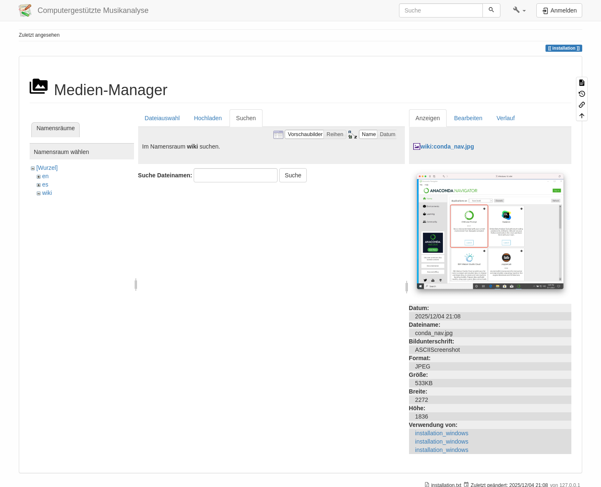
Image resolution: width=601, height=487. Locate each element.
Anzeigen (428, 118)
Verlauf (506, 118)
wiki (47, 192)
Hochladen (208, 118)
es (45, 184)
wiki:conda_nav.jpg (447, 146)
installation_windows (442, 433)
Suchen (246, 118)
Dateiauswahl (162, 118)
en (45, 176)
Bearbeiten (468, 118)
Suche (293, 175)
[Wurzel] (47, 167)
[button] (519, 10)
